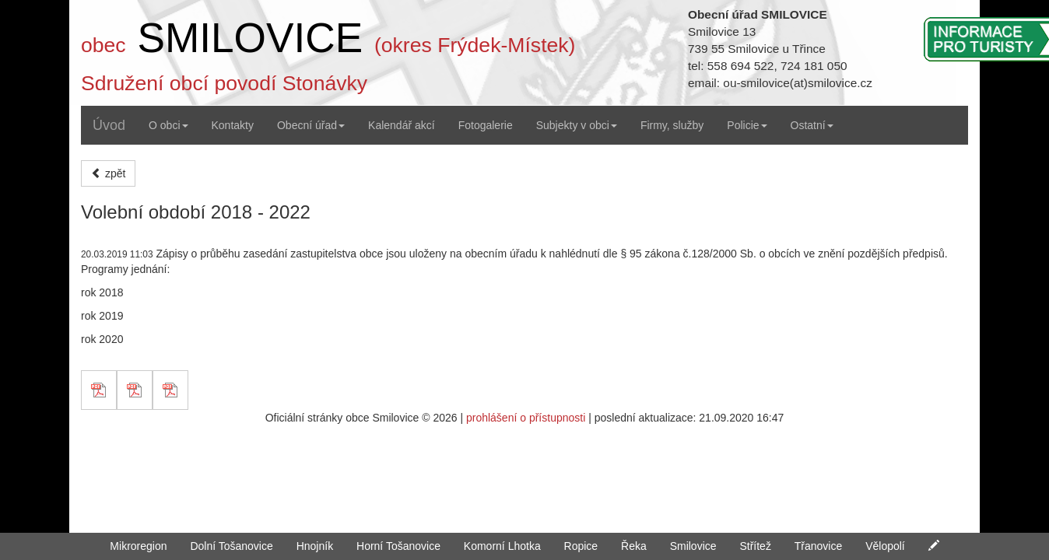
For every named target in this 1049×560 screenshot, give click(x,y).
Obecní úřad (311, 125)
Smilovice (693, 546)
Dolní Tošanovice (231, 546)
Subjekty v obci (576, 125)
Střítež (754, 546)
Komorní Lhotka (502, 546)
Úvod (109, 125)
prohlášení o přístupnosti (525, 417)
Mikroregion (138, 546)
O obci (168, 125)
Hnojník (314, 546)
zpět (108, 173)
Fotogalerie (485, 125)
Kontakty (233, 125)
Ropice (581, 546)
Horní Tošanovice (398, 546)
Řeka (634, 546)
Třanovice (818, 546)
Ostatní (812, 125)
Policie (747, 125)
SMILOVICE (250, 38)
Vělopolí (885, 546)
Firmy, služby (671, 125)
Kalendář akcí (401, 125)
